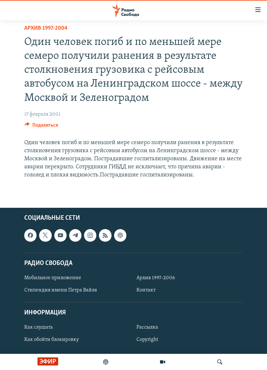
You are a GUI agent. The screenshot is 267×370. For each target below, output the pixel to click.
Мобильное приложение (52, 277)
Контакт (145, 290)
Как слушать (38, 327)
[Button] (41, 127)
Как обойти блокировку (51, 339)
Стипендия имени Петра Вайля (60, 290)
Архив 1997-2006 (155, 277)
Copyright (147, 339)
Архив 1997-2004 (46, 28)
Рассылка (147, 327)
